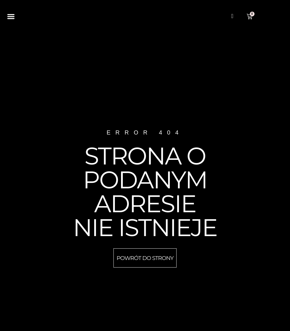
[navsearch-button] (232, 16)
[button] (11, 17)
